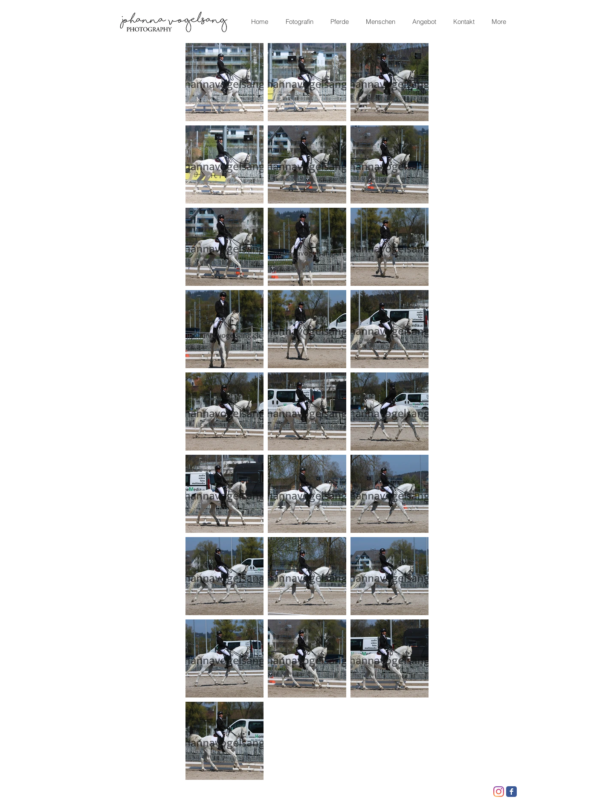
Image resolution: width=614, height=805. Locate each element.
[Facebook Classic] (511, 791)
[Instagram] (498, 791)
